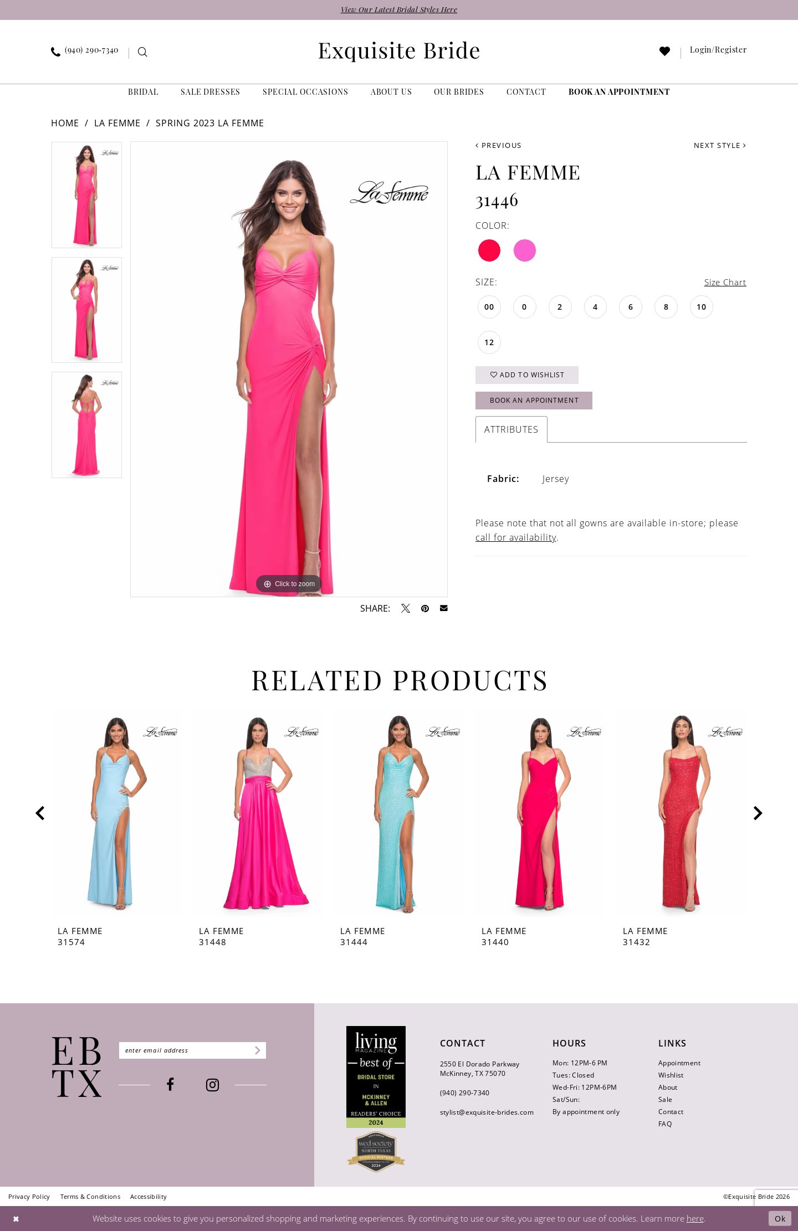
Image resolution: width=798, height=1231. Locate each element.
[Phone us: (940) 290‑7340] (85, 54)
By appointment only (586, 1112)
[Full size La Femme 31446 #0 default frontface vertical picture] (289, 369)
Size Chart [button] (724, 283)
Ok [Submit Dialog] (779, 1218)
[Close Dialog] (17, 1218)
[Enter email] (196, 1051)
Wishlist (671, 1075)
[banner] (399, 52)
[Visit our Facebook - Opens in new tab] (174, 1085)
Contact (671, 1112)
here (695, 1218)
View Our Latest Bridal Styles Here (399, 10)
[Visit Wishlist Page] (665, 54)
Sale (665, 1100)
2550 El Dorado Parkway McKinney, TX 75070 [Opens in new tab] (480, 1069)
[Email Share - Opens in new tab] (444, 609)
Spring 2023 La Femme (210, 123)
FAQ (665, 1124)
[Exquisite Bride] (76, 1067)
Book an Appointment (538, 404)
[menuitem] (85, 54)
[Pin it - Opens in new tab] (425, 608)
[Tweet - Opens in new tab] (405, 608)
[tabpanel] (86, 199)
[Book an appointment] (619, 94)
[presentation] (116, 814)
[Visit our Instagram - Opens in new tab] (216, 1085)
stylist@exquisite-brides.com (487, 1112)
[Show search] (143, 54)
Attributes (511, 433)
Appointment (679, 1063)
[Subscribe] (263, 1051)
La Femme (117, 123)
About (668, 1087)
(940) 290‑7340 (465, 1093)
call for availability (515, 541)
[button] (719, 54)
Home (65, 123)
